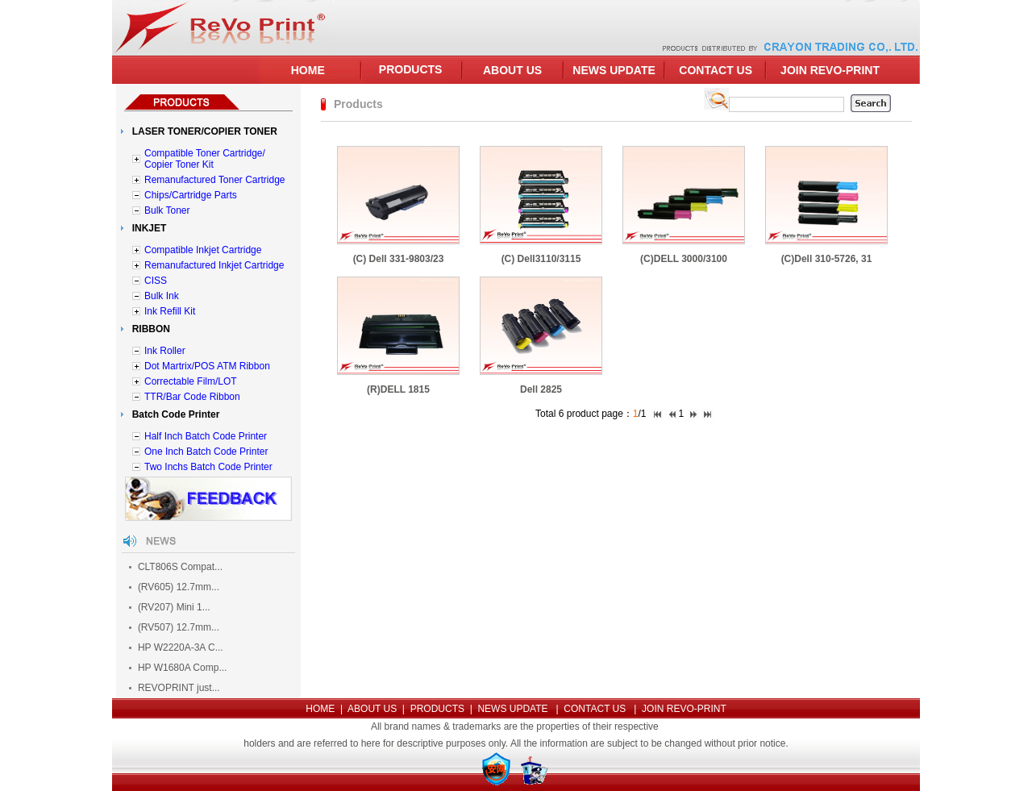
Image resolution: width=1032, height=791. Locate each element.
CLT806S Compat (176, 566)
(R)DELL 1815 (398, 389)
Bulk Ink (161, 296)
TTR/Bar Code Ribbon (192, 396)
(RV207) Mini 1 (170, 607)
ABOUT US (512, 70)
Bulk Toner (166, 210)
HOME (308, 70)
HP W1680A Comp (178, 667)
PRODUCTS (411, 69)
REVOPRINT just (175, 687)
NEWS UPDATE (613, 70)
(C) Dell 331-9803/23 (398, 258)
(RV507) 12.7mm (174, 627)
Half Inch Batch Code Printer (205, 436)
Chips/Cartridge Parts (190, 195)
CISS (155, 280)
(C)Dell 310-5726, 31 (826, 258)
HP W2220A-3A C (176, 647)
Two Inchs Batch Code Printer (208, 467)
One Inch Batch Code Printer (206, 451)
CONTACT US (715, 70)
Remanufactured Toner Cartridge (214, 179)
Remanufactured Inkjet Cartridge (214, 265)
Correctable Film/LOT (190, 381)
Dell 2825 (541, 389)
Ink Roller (164, 350)
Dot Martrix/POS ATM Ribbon (207, 366)
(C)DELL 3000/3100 (683, 258)
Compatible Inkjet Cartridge (202, 250)
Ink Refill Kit (169, 311)
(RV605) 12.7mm (174, 587)
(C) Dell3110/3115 (541, 258)
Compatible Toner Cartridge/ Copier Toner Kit (204, 159)
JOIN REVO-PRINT (830, 70)
